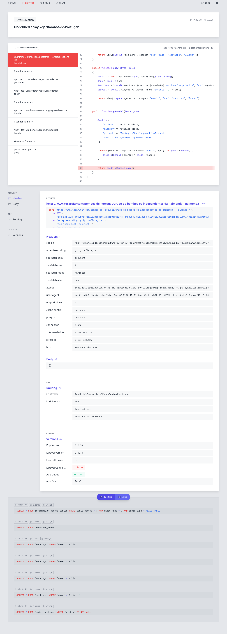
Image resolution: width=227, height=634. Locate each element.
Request (12, 193)
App (10, 214)
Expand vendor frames (26, 47)
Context (12, 229)
